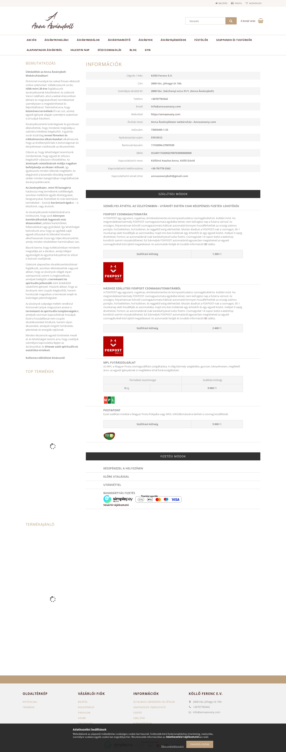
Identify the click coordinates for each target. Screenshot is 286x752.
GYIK (148, 50)
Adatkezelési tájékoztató (149, 707)
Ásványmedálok (88, 40)
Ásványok (146, 40)
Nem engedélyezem (172, 746)
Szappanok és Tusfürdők (234, 40)
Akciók (32, 40)
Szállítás (139, 718)
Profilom (84, 712)
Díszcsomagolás (110, 50)
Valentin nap (80, 50)
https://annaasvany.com (165, 114)
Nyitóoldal (30, 701)
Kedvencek (254, 3)
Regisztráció (86, 707)
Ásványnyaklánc (57, 40)
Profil (234, 3)
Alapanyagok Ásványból (44, 50)
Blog (133, 50)
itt (205, 244)
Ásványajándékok (173, 40)
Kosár (82, 718)
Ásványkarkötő (119, 40)
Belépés (217, 3)
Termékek (28, 707)
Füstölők (201, 40)
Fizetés (137, 712)
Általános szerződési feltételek (154, 701)
